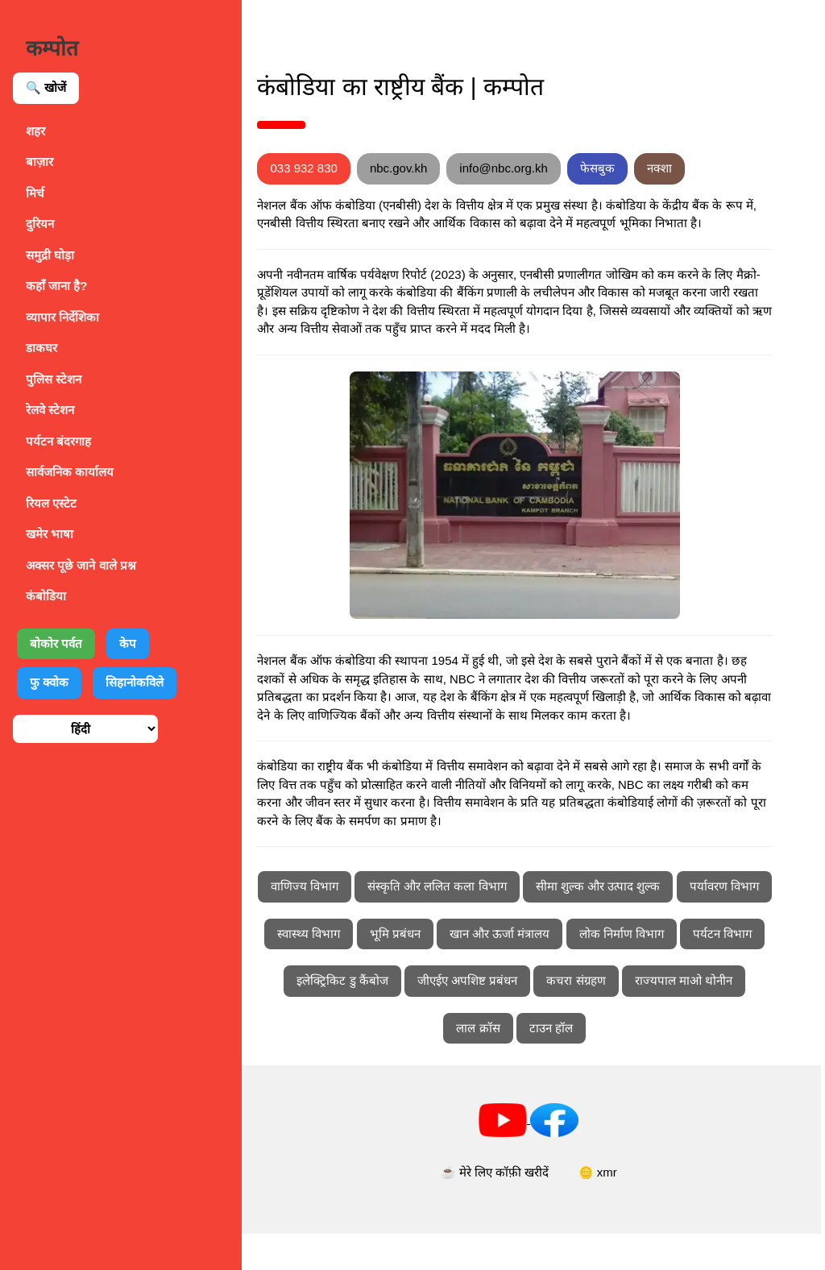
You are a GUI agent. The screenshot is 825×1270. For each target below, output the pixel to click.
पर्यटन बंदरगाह (58, 441)
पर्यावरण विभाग (382, 970)
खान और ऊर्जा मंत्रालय (669, 970)
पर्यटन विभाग (465, 1016)
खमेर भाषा (49, 534)
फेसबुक (634, 168)
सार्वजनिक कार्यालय (70, 472)
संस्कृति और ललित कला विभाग (504, 922)
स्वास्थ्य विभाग (477, 970)
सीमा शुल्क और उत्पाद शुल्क (665, 922)
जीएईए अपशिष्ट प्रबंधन (694, 1016)
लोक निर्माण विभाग (364, 1016)
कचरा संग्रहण (396, 1064)
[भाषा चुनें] (85, 729)
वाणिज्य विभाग (372, 922)
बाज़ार (39, 161)
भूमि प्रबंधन (563, 970)
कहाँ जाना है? (57, 286)
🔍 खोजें (46, 87)
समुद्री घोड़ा (50, 255)
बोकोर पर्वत (56, 643)
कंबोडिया (46, 596)
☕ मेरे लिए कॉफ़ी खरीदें (513, 1208)
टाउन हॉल (677, 1064)
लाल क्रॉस (604, 1064)
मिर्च (35, 193)
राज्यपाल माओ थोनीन (504, 1064)
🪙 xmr (616, 1208)
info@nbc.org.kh (541, 168)
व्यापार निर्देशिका (62, 317)
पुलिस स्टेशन (53, 379)
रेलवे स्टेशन (50, 410)
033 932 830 (341, 168)
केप (127, 643)
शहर (35, 131)
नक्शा (696, 168)
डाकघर (41, 348)
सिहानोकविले (135, 682)
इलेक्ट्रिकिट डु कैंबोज (570, 1016)
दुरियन (40, 223)
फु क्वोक (49, 682)
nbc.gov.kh (435, 168)
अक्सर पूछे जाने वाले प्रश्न (81, 565)
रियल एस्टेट (51, 503)
